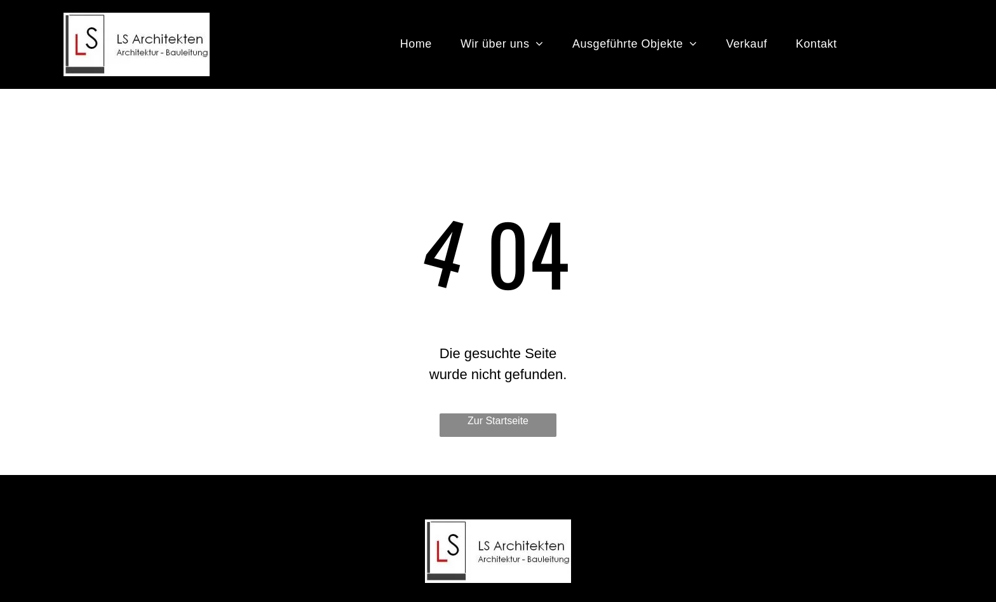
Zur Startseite (498, 420)
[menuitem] (421, 44)
